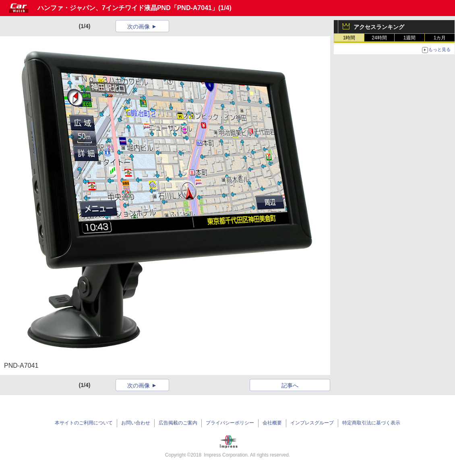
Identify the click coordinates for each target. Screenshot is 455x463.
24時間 (379, 38)
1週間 (409, 38)
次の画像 (138, 26)
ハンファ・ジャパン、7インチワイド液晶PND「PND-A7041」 (127, 7)
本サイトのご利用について (84, 423)
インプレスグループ (312, 423)
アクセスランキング (379, 27)
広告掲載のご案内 (178, 423)
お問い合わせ (135, 423)
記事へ (289, 385)
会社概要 (272, 423)
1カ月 (440, 38)
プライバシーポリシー (230, 423)
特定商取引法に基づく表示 (371, 423)
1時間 (349, 38)
